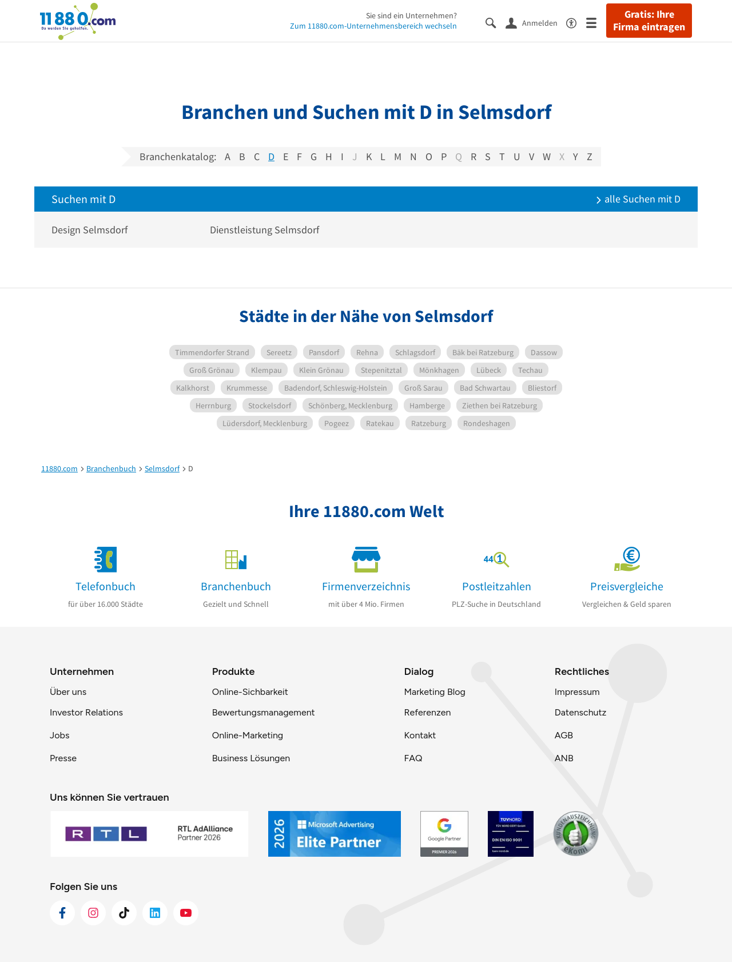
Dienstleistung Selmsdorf (264, 229)
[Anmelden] (536, 22)
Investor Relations (86, 712)
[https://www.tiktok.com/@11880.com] (124, 912)
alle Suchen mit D (638, 198)
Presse (63, 758)
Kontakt (420, 735)
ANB (564, 758)
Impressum (577, 691)
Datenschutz (581, 712)
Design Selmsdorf (89, 229)
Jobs (59, 735)
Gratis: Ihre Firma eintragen (649, 20)
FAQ (413, 758)
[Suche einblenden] (496, 22)
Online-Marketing (247, 735)
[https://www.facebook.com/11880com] (62, 912)
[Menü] (596, 22)
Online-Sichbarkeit (250, 691)
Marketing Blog (434, 691)
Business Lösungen (251, 758)
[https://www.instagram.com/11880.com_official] (93, 912)
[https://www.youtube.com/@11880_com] (185, 912)
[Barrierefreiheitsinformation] (576, 22)
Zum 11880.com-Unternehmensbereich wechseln (373, 26)
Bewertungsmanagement (263, 712)
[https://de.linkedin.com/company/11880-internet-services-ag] (155, 912)
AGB (564, 735)
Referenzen (427, 712)
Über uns (68, 691)
